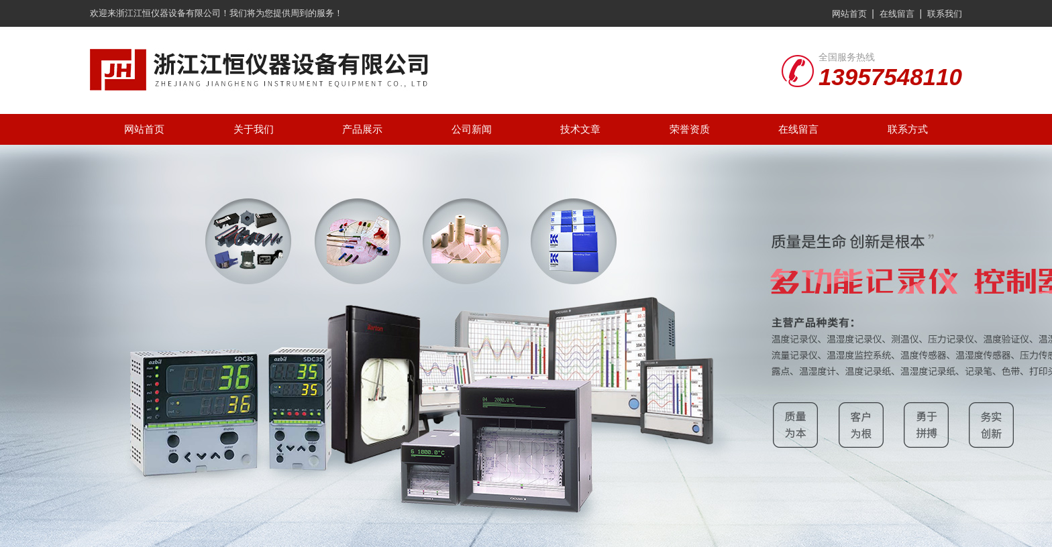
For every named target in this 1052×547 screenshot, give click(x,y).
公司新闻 (472, 129)
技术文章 (580, 129)
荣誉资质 (690, 129)
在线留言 (897, 14)
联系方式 (908, 129)
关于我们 (253, 129)
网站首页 (849, 14)
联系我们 (944, 14)
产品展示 (362, 129)
